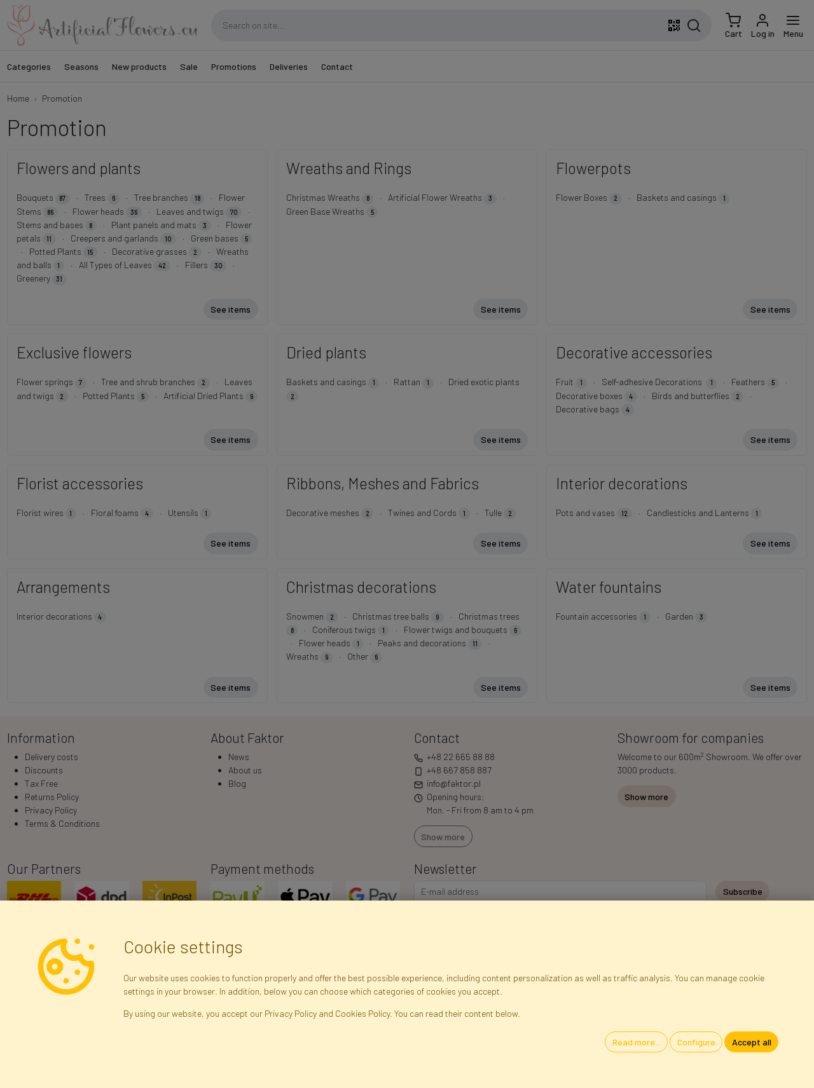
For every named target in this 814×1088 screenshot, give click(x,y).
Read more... (636, 1042)
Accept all (751, 1042)
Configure (696, 1042)
